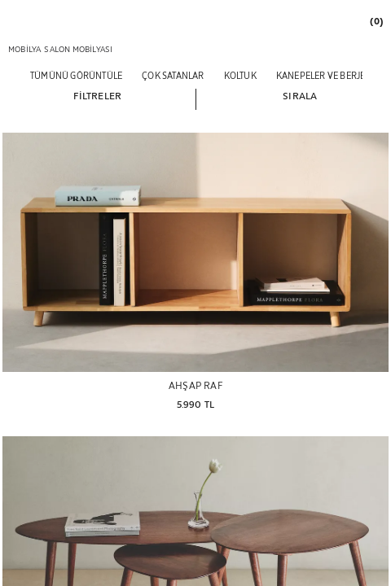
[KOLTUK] (240, 75)
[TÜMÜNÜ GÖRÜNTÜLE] (76, 75)
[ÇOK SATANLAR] (173, 75)
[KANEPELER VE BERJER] (323, 75)
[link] (375, 21)
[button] (97, 95)
